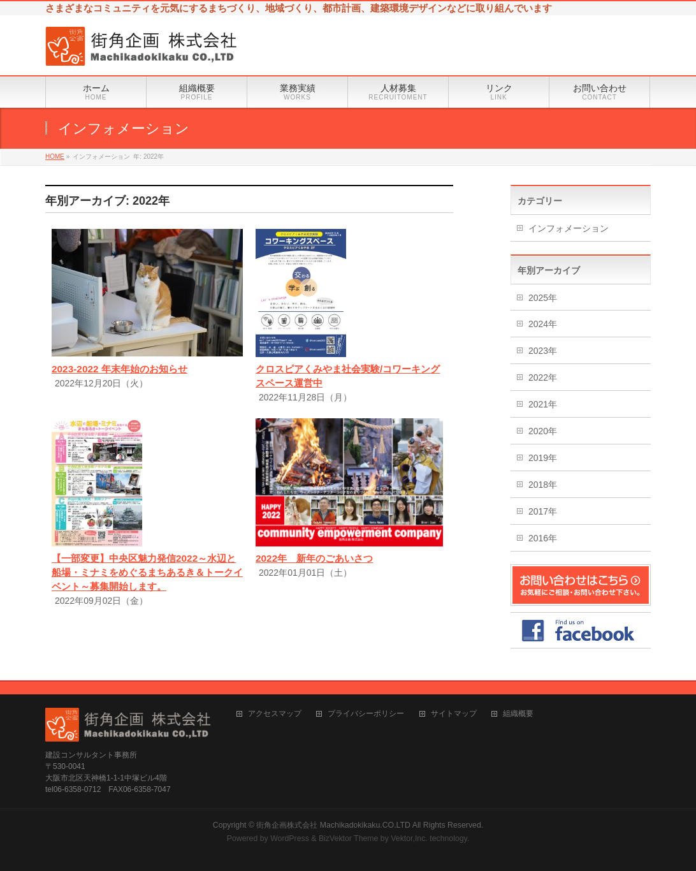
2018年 (542, 484)
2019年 (542, 458)
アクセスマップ (274, 714)
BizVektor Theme (349, 838)
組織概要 (518, 714)
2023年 (542, 351)
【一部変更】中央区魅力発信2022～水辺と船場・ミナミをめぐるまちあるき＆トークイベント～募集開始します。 (147, 572)
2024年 (542, 324)
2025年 (542, 298)
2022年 (542, 377)
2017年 (542, 511)
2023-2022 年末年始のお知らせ (119, 368)
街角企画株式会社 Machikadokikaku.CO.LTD (333, 825)
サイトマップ (454, 714)
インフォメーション (568, 228)
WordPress (289, 838)
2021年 (542, 404)
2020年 (542, 431)
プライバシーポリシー (366, 714)
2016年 (542, 538)
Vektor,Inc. (409, 838)
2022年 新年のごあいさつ (314, 558)
